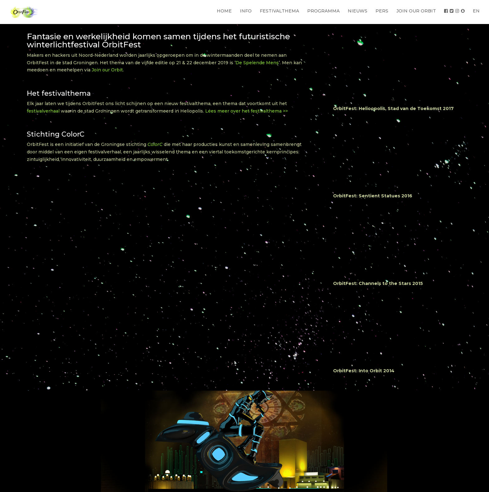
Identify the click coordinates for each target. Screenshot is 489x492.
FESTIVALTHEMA (279, 11)
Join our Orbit (107, 70)
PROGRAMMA (323, 11)
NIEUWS (357, 11)
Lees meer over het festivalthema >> (246, 111)
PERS (381, 11)
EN (476, 11)
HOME (224, 11)
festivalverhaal (43, 111)
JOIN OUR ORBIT (416, 11)
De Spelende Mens (257, 62)
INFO (246, 11)
